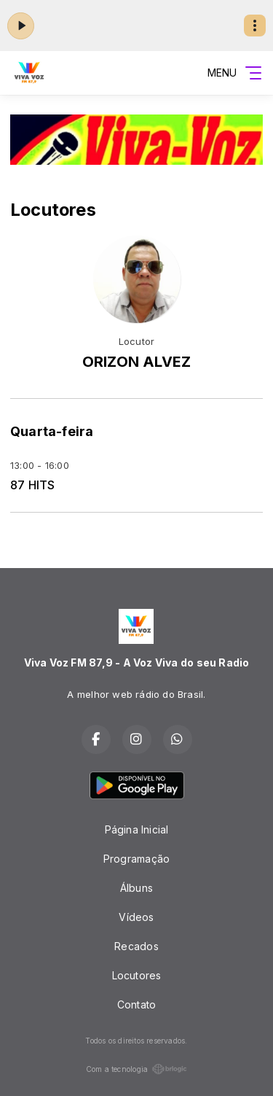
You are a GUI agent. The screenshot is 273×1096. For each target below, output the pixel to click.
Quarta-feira (52, 431)
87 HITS (32, 485)
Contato (136, 1004)
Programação (136, 858)
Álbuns (136, 888)
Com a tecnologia (136, 1069)
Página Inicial (137, 829)
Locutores (137, 975)
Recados (136, 946)
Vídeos (136, 917)
